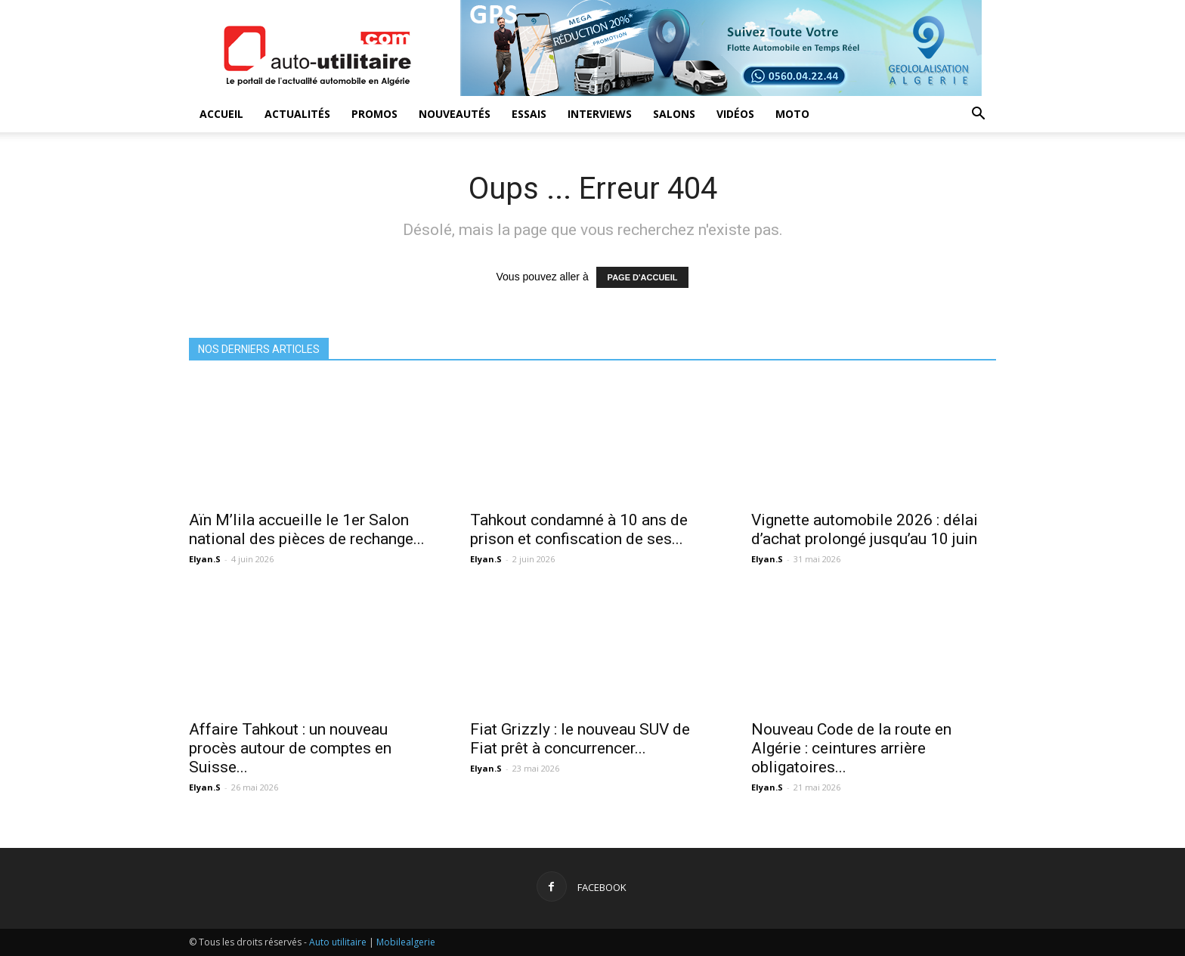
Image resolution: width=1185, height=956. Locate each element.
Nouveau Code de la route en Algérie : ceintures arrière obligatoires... (851, 748)
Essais (529, 114)
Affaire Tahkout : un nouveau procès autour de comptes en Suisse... (290, 748)
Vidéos (735, 114)
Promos (374, 114)
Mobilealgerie (405, 942)
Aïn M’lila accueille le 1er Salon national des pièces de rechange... (307, 529)
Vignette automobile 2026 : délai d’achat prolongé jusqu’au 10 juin (864, 529)
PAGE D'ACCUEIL (643, 277)
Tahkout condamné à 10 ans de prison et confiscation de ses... (579, 529)
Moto (792, 114)
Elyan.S (205, 559)
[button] (978, 115)
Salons (674, 114)
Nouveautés (454, 114)
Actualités (297, 114)
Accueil (221, 114)
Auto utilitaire (338, 942)
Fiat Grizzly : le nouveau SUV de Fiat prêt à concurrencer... (580, 738)
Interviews (600, 114)
